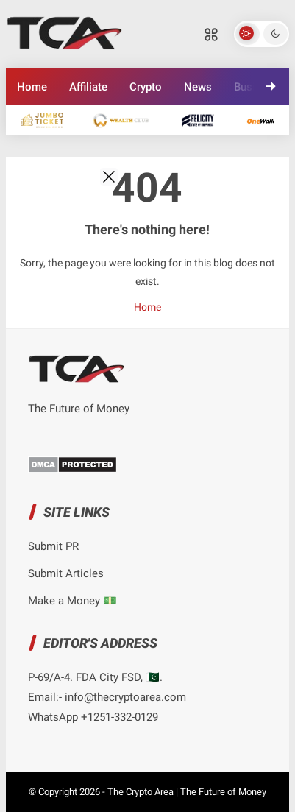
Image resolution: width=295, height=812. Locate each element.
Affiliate (88, 86)
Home (32, 86)
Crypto (145, 86)
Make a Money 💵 (72, 600)
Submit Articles (66, 573)
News (198, 86)
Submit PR (53, 546)
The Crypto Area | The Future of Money (186, 791)
